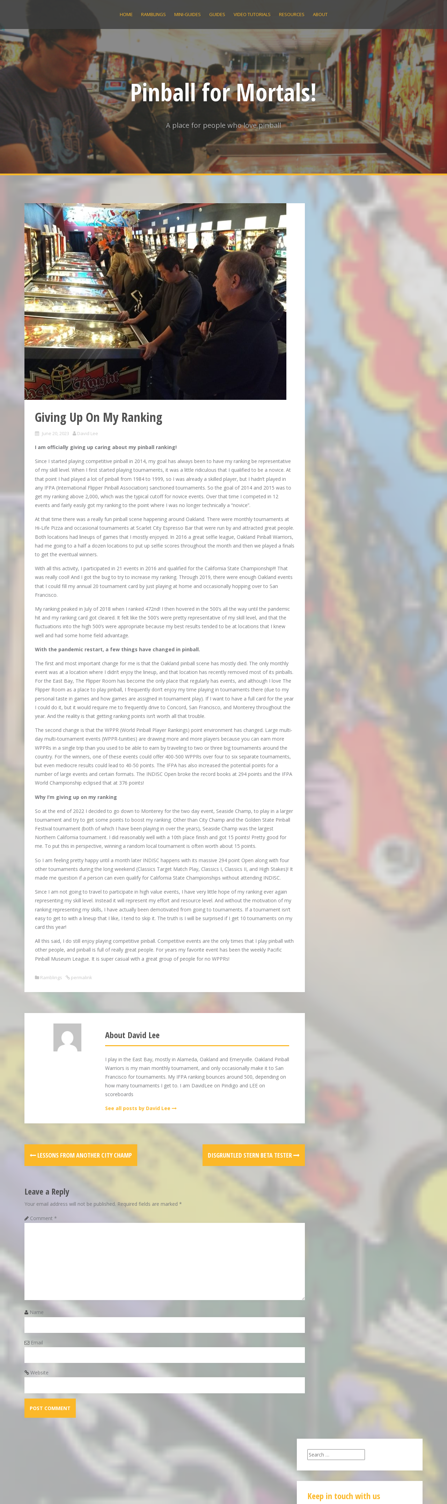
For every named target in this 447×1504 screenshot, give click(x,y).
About (320, 14)
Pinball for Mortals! (223, 92)
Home (126, 14)
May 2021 (325, 712)
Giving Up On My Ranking (343, 376)
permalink (81, 1012)
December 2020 (332, 729)
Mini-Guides (187, 14)
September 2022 (332, 676)
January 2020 (328, 764)
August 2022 (328, 685)
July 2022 (324, 694)
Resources (292, 14)
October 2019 (329, 782)
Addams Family (384, 517)
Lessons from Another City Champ (81, 1190)
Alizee (126, 1489)
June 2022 (325, 703)
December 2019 (332, 773)
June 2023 (325, 668)
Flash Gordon (393, 573)
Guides (217, 14)
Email (37, 1377)
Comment (43, 1253)
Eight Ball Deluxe (386, 461)
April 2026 (325, 650)
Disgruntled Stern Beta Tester (235, 1190)
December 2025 (332, 659)
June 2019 (325, 800)
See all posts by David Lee (133, 1143)
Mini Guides (327, 882)
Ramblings (153, 14)
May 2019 (325, 808)
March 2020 (327, 747)
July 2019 (324, 791)
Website (39, 1407)
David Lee (87, 433)
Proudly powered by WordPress (60, 1489)
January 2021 (328, 720)
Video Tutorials (252, 14)
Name (37, 1347)
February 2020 (330, 756)
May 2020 (325, 738)
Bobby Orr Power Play (340, 394)
